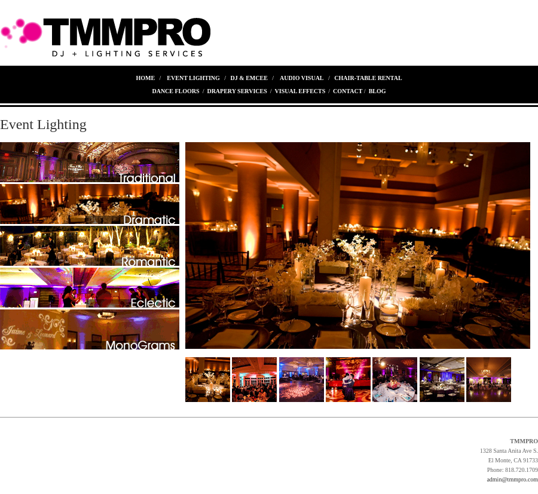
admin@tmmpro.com (512, 479)
